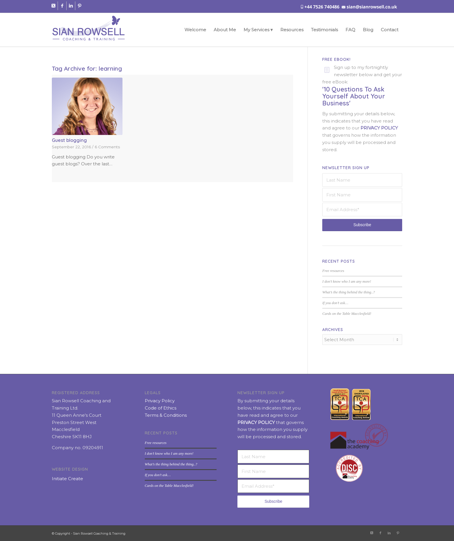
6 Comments (107, 147)
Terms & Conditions (166, 414)
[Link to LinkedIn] (71, 5)
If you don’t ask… (335, 303)
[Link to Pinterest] (79, 5)
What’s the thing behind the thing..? (348, 292)
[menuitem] (195, 30)
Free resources (333, 271)
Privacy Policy (160, 400)
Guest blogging (69, 140)
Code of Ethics (160, 407)
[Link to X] (53, 5)
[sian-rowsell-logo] (88, 30)
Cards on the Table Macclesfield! (346, 314)
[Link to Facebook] (62, 5)
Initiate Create (67, 478)
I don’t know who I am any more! (346, 281)
